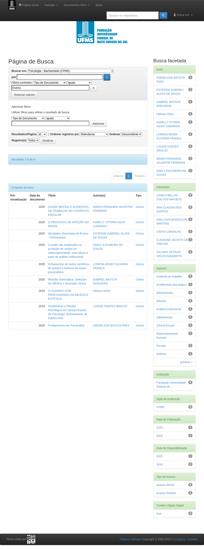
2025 (160, 427)
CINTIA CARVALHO (169, 231)
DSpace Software (130, 539)
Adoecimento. (165, 292)
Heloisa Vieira (101, 290)
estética (161, 354)
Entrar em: (183, 15)
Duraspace (178, 539)
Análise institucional (169, 309)
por (14, 77)
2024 (160, 435)
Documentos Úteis (76, 5)
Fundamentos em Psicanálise (66, 325)
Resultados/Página (24, 134)
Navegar (51, 5)
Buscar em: (19, 70)
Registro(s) (19, 140)
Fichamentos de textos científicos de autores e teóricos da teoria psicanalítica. (68, 268)
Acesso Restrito (166, 493)
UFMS (161, 407)
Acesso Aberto (166, 484)
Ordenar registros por (64, 134)
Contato (193, 539)
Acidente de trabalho (169, 276)
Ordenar (114, 134)
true (159, 513)
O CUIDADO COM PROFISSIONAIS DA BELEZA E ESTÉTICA (68, 294)
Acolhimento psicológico (171, 284)
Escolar (161, 345)
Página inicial (28, 5)
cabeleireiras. (165, 317)
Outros (140, 206)
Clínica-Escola (165, 325)
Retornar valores (24, 94)
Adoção (161, 301)
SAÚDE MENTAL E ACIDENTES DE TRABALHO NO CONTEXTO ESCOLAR (68, 210)
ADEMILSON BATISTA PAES (111, 325)
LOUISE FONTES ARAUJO (110, 306)
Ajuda (99, 5)
